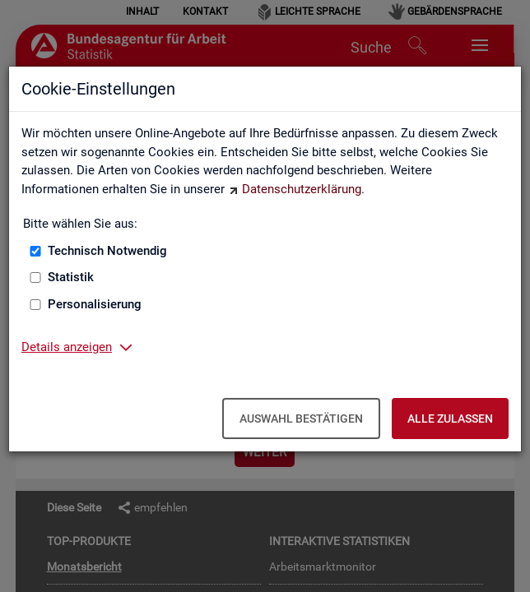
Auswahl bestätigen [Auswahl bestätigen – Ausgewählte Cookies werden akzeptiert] (301, 418)
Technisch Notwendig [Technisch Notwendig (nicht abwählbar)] (107, 250)
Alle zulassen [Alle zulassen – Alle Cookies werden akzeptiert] (450, 418)
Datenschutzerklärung (301, 189)
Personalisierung (95, 304)
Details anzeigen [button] (66, 347)
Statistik (71, 277)
